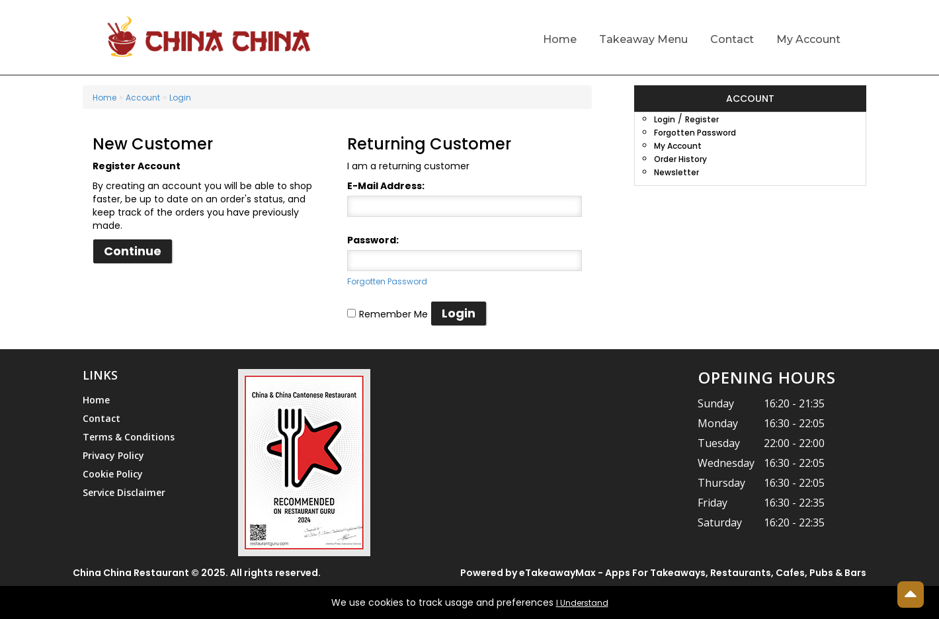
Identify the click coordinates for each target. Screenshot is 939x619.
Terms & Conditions (129, 437)
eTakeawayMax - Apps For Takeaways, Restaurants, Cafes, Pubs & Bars (692, 572)
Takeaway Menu (643, 39)
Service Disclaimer (124, 492)
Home (560, 39)
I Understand (582, 602)
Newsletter (676, 172)
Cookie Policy (113, 474)
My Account (808, 39)
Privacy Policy (113, 455)
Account (143, 97)
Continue (132, 251)
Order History (680, 159)
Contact (732, 39)
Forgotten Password (387, 281)
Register (702, 119)
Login (180, 97)
